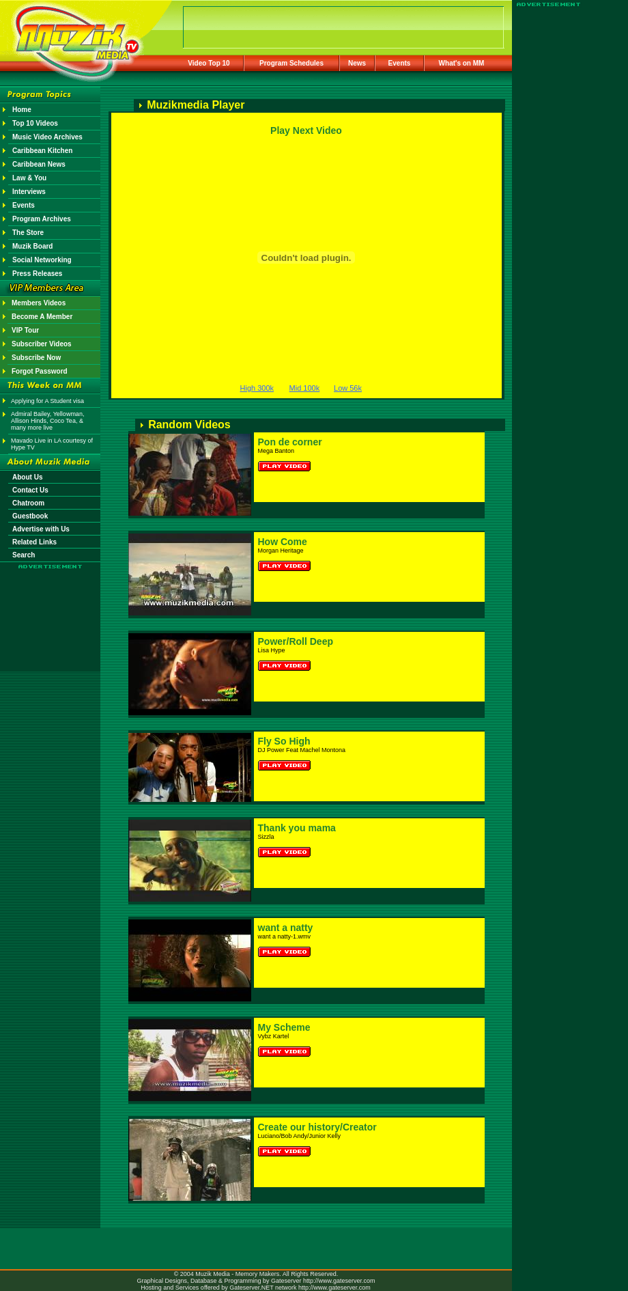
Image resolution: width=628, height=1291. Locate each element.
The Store (28, 232)
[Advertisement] (50, 609)
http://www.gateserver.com (339, 1280)
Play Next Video (306, 130)
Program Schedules (291, 63)
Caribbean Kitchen (42, 150)
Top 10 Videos (35, 123)
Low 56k (348, 388)
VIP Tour (25, 330)
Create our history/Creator (317, 1127)
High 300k (257, 388)
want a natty (285, 927)
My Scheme (284, 1027)
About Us (27, 477)
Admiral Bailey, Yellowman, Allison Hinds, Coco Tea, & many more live (47, 421)
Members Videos (39, 303)
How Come (282, 541)
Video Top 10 (208, 63)
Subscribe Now (36, 357)
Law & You (29, 178)
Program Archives (41, 219)
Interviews (29, 191)
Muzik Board (32, 246)
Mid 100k (304, 388)
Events (399, 63)
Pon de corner (290, 441)
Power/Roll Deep (295, 641)
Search (23, 555)
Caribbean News (39, 164)
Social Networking (42, 260)
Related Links (34, 542)
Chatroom (28, 503)
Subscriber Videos (42, 344)
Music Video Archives (47, 137)
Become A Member (42, 316)
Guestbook (30, 516)
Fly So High (284, 741)
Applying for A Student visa (47, 401)
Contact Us (30, 490)
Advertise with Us (41, 529)
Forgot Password (40, 371)
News (357, 63)
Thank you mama (297, 827)
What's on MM (462, 63)
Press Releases (37, 273)
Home (21, 109)
